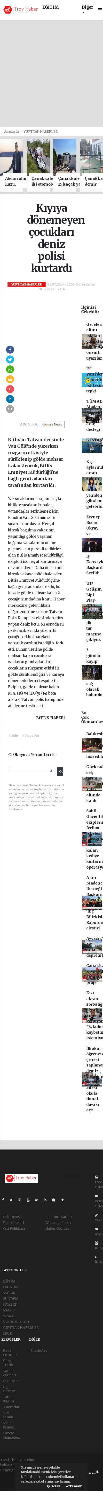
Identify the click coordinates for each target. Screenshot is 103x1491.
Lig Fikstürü (9, 1389)
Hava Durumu (10, 1352)
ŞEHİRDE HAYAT (16, 1322)
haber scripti (10, 1480)
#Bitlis (13, 735)
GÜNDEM (10, 1298)
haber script (10, 1485)
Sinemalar (11, 1407)
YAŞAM (9, 1316)
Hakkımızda (13, 1217)
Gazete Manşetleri (11, 1435)
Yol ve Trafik (8, 1363)
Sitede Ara (39, 1350)
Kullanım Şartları (59, 1217)
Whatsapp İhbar (58, 1222)
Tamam (74, 1486)
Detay (53, 1486)
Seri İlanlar (8, 1415)
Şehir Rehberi (9, 1425)
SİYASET (10, 1304)
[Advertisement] (51, 73)
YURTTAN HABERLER (40, 132)
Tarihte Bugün (9, 1399)
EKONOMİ (11, 1287)
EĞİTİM (50, 7)
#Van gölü (30, 735)
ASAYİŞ (9, 1310)
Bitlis (22, 555)
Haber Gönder (57, 1228)
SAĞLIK (9, 1293)
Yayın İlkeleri (13, 1222)
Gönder (61, 771)
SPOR (7, 1333)
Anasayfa (12, 132)
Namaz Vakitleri (9, 1373)
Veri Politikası (14, 1228)
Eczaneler (11, 1381)
